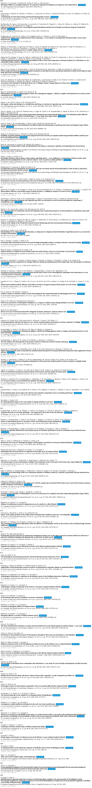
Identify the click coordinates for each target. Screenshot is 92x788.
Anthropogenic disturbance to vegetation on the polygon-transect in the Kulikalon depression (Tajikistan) (35, 576)
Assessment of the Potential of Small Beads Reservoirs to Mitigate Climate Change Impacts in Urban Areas (35, 83)
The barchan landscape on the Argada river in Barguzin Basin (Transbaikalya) (26, 695)
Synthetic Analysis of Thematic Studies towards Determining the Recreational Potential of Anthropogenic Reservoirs (38, 293)
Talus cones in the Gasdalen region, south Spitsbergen (18, 757)
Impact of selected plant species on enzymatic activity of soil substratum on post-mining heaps (31, 421)
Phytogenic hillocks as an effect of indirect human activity (19, 615)
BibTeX (13, 8)
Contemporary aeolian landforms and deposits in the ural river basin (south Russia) (28, 704)
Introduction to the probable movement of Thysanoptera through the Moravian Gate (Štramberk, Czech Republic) (38, 635)
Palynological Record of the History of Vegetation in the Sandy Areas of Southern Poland (29, 451)
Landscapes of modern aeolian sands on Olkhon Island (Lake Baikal (23, 726)
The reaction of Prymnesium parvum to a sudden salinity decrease (22, 50)
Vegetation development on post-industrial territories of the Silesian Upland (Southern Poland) (31, 546)
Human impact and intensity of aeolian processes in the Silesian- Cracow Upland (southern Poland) (33, 737)
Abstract (3, 8)
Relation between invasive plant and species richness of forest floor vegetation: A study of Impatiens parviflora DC (38, 675)
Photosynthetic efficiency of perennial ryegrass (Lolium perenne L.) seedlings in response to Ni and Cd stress (36, 191)
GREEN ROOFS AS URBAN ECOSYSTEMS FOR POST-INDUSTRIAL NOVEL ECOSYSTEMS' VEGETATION (38, 251)
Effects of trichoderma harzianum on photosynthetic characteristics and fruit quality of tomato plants (33, 372)
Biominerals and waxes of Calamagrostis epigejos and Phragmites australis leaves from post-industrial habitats (37, 442)
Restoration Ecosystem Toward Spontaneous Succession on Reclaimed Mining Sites (28, 181)
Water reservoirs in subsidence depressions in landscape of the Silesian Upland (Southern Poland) (32, 653)
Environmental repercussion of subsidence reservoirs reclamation (22, 597)
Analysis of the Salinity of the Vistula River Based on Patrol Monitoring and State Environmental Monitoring (36, 223)
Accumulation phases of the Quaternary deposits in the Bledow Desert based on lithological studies (32, 748)
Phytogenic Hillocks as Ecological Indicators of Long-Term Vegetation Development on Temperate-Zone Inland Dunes (39, 5)
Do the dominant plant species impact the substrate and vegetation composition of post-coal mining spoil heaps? (37, 393)
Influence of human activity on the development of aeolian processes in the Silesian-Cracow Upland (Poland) (36, 644)
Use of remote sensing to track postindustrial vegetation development (23, 381)
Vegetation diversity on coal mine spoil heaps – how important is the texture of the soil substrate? (32, 412)
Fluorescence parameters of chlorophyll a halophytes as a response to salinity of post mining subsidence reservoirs (37, 302)
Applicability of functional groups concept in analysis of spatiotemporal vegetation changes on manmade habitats (37, 567)
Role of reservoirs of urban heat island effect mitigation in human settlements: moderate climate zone (33, 311)
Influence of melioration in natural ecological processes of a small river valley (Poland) (29, 504)
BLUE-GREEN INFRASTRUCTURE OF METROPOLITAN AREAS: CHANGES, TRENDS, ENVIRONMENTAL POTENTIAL (43, 146)
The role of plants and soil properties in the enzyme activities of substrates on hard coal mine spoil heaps (34, 342)
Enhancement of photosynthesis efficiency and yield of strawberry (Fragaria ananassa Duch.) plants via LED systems (39, 284)
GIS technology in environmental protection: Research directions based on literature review (30, 557)
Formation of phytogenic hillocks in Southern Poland (18, 606)
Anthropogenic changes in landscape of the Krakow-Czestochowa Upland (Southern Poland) (31, 587)
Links (8, 8)
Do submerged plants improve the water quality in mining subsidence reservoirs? (27, 402)
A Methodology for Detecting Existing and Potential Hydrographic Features (25, 17)
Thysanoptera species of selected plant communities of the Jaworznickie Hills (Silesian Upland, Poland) (34, 686)
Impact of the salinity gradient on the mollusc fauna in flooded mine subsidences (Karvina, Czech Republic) (35, 514)
